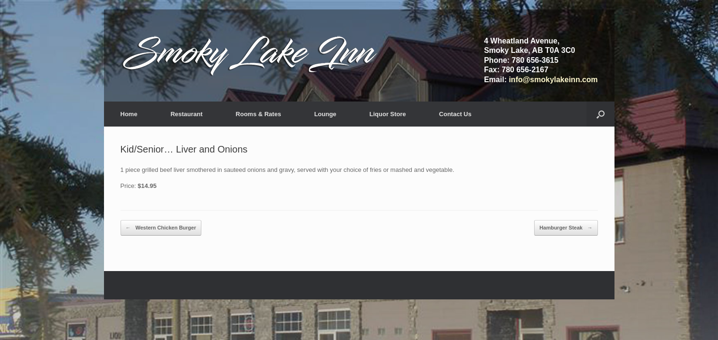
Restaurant (187, 114)
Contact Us (455, 114)
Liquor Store (388, 114)
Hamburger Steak (565, 228)
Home (129, 114)
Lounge (325, 114)
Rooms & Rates (258, 114)
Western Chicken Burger (161, 228)
